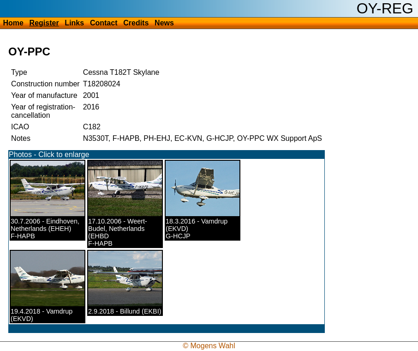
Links (74, 23)
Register (44, 23)
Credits (136, 23)
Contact (104, 23)
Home (13, 23)
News (164, 23)
